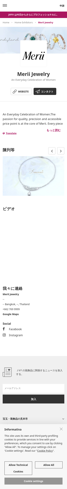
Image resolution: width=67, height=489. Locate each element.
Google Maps (11, 314)
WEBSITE (23, 91)
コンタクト (47, 91)
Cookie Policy (45, 450)
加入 (33, 399)
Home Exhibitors (24, 22)
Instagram (13, 335)
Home (6, 22)
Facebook (12, 329)
